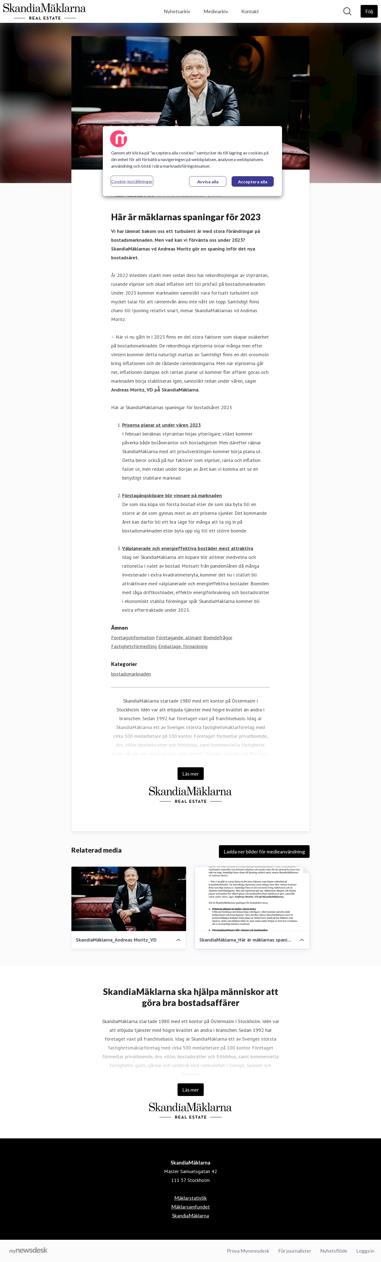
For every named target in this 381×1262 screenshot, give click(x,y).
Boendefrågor (217, 637)
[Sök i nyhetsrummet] (347, 11)
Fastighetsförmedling (134, 646)
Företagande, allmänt (179, 637)
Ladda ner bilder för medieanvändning (264, 851)
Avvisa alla (208, 181)
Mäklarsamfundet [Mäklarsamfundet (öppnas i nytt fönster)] (190, 1207)
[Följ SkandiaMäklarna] (369, 11)
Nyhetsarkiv (177, 11)
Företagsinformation (133, 637)
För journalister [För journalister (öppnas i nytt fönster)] (294, 1251)
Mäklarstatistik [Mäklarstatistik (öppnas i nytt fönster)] (190, 1198)
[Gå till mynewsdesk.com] (28, 1251)
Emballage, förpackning (183, 646)
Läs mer (190, 774)
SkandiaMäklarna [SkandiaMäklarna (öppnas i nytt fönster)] (190, 1215)
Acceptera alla (252, 181)
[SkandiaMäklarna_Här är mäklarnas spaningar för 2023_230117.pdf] (252, 899)
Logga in (365, 1251)
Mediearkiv (215, 11)
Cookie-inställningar (132, 181)
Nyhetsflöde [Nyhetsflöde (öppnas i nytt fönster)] (333, 1251)
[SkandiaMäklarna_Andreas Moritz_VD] (128, 899)
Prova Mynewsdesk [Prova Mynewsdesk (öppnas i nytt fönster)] (248, 1251)
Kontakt (250, 11)
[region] (192, 161)
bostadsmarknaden (131, 674)
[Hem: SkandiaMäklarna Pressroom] (44, 11)
